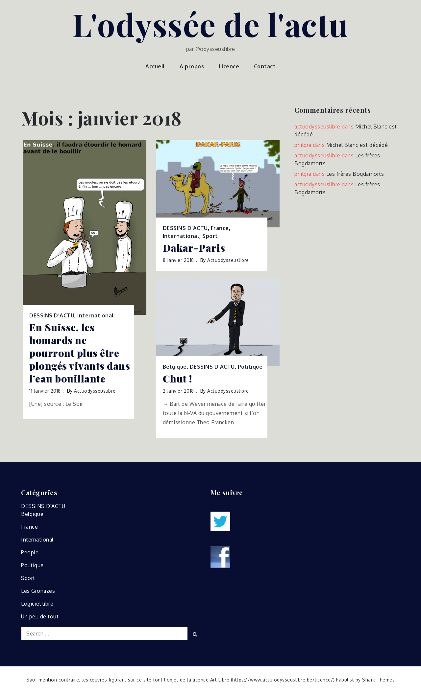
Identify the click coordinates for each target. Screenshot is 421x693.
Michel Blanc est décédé (357, 145)
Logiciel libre (37, 603)
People (29, 552)
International (95, 315)
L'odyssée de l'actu (210, 24)
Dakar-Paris (194, 248)
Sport (210, 236)
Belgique (175, 366)
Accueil (155, 66)
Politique (250, 366)
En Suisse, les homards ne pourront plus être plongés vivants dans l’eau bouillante (79, 353)
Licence (229, 66)
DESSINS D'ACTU (51, 315)
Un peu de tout (40, 616)
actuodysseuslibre (95, 391)
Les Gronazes (38, 591)
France (220, 228)
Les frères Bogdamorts (355, 174)
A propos (192, 66)
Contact (265, 66)
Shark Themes (378, 679)
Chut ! (177, 378)
